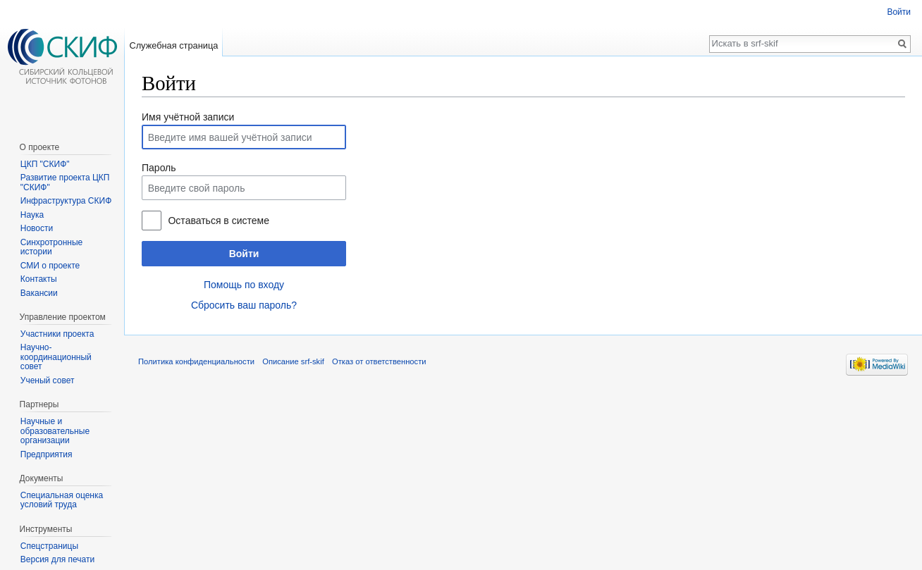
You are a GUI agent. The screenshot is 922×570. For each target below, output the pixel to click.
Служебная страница (173, 45)
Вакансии (39, 293)
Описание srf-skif (293, 361)
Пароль (159, 167)
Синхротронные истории (51, 247)
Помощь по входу (244, 284)
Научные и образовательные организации (55, 430)
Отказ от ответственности (379, 361)
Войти (244, 253)
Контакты (38, 279)
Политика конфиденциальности (196, 361)
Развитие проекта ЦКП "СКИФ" (65, 182)
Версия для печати (57, 559)
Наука (32, 215)
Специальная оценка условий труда (61, 500)
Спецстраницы (49, 546)
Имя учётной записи (188, 117)
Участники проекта (57, 334)
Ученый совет (47, 380)
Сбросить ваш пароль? (244, 305)
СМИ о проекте (50, 266)
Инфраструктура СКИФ (65, 201)
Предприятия (46, 454)
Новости (36, 228)
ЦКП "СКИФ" (45, 164)
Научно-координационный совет (56, 356)
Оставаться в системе (218, 220)
